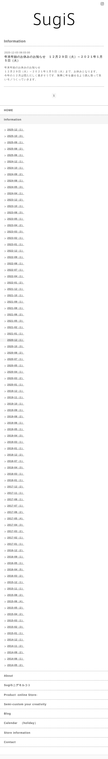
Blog (7, 713)
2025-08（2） (15, 148)
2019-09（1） (15, 410)
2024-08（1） (15, 180)
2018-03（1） (15, 474)
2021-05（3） (15, 321)
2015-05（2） (15, 607)
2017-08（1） (15, 499)
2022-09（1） (15, 257)
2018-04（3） (15, 467)
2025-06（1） (15, 155)
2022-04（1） (15, 276)
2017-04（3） (15, 525)
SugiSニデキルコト (17, 685)
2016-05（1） (15, 563)
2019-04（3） (15, 435)
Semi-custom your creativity (25, 704)
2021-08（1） (15, 308)
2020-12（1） (15, 340)
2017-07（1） (15, 505)
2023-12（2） (15, 199)
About (8, 675)
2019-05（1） (15, 429)
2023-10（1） (15, 206)
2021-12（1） (15, 289)
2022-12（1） (15, 250)
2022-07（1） (15, 270)
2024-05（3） (15, 187)
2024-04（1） (15, 193)
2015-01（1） (15, 633)
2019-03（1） (15, 442)
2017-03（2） (15, 531)
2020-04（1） (15, 372)
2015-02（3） (15, 627)
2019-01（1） (15, 448)
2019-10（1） (15, 403)
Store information (17, 732)
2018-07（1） (15, 461)
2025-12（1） (15, 129)
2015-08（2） (15, 595)
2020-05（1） (15, 365)
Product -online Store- (20, 694)
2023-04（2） (15, 225)
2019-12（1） (15, 391)
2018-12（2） (15, 454)
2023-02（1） (15, 238)
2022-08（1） (15, 263)
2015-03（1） (15, 620)
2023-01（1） (15, 244)
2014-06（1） (15, 658)
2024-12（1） (15, 161)
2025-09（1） (15, 142)
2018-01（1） (15, 480)
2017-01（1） (15, 544)
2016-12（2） (15, 550)
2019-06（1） (15, 423)
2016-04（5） (15, 569)
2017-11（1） (15, 493)
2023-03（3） (15, 231)
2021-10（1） (15, 295)
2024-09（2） (15, 174)
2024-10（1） (15, 168)
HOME (8, 110)
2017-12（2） (15, 486)
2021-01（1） (15, 333)
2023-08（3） (15, 212)
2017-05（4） (15, 518)
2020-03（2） (15, 378)
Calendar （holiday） (20, 723)
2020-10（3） (15, 346)
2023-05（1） (15, 219)
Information (12, 119)
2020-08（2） (15, 352)
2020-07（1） (15, 359)
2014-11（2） (15, 646)
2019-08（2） (15, 416)
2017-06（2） (15, 512)
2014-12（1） (15, 639)
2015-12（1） (15, 582)
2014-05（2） (15, 665)
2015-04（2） (15, 614)
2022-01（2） (15, 282)
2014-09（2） (15, 652)
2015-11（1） (15, 588)
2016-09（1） (15, 556)
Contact (10, 742)
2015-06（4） (15, 601)
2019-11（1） (15, 397)
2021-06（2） (15, 314)
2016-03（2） (15, 576)
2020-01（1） (15, 384)
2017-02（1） (15, 537)
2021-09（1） (15, 301)
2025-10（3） (15, 136)
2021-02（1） (15, 327)
